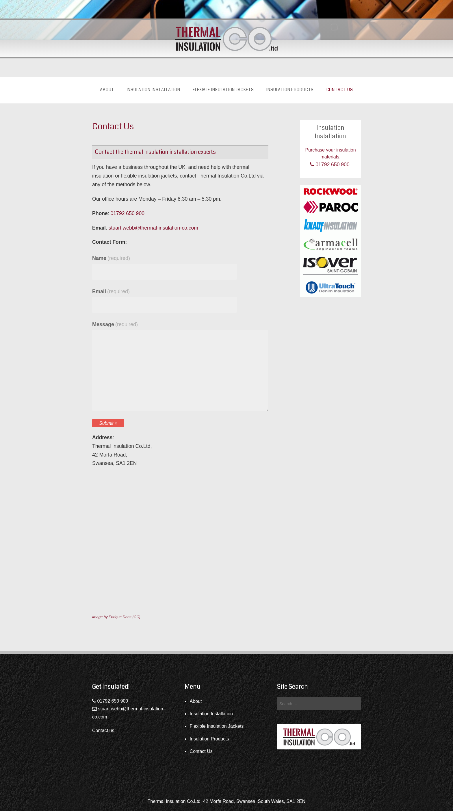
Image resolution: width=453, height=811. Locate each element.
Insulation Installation (153, 90)
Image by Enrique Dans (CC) (116, 617)
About (107, 90)
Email (111, 291)
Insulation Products (290, 90)
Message (115, 324)
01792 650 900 (127, 213)
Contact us (103, 730)
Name (111, 258)
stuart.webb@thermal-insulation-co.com (153, 228)
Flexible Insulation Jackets (223, 90)
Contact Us (339, 90)
